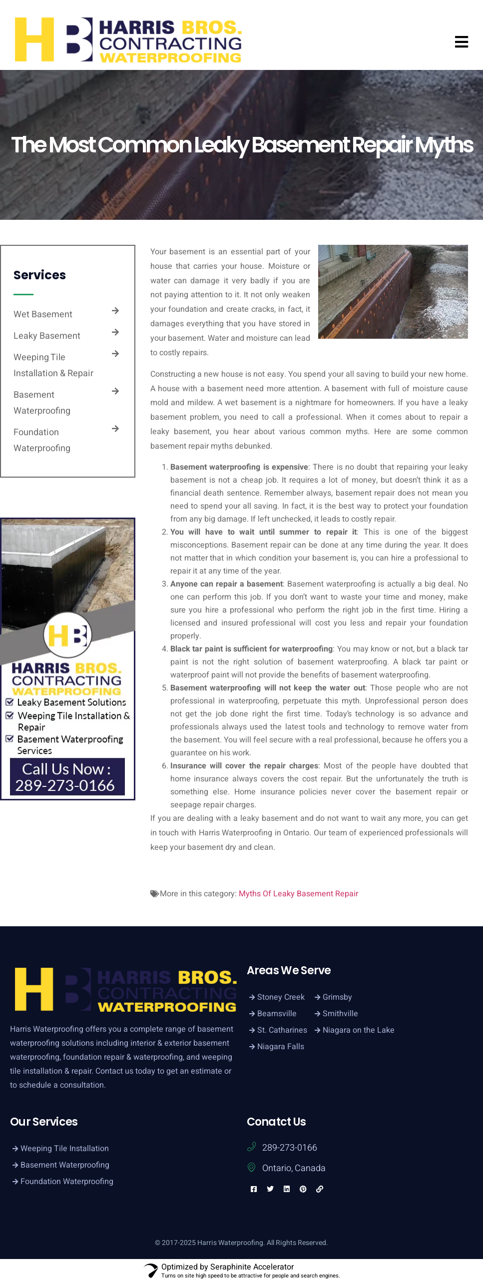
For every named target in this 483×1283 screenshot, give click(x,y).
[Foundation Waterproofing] (115, 429)
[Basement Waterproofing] (115, 391)
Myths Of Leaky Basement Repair (298, 894)
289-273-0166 (289, 1148)
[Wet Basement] (115, 311)
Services (39, 275)
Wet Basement (42, 314)
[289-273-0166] (251, 1146)
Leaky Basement (46, 336)
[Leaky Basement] (115, 332)
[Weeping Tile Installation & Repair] (115, 354)
